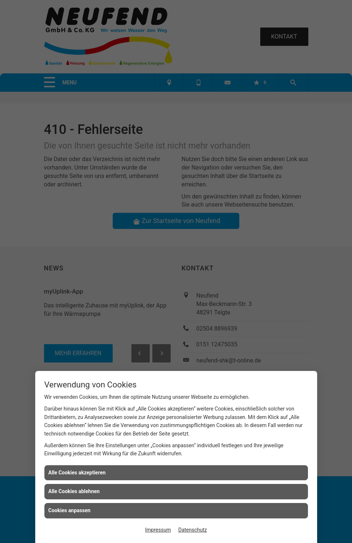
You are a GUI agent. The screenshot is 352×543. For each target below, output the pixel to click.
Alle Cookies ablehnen (74, 491)
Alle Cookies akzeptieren (77, 472)
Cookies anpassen (69, 510)
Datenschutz (192, 530)
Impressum (158, 530)
